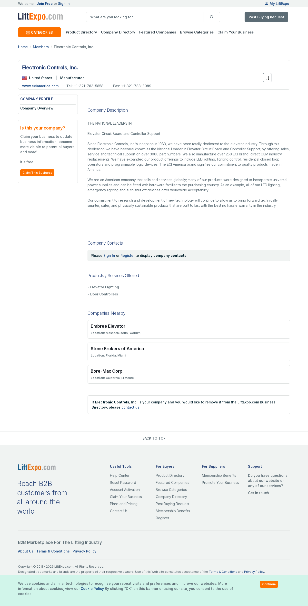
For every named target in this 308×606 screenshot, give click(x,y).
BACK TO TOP (154, 438)
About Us (25, 551)
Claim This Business (37, 172)
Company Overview (36, 108)
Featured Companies (157, 32)
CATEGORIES (39, 32)
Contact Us (119, 511)
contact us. (130, 407)
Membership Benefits (173, 511)
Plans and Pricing (124, 504)
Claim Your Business (236, 32)
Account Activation (125, 489)
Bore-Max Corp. (107, 371)
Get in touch (258, 493)
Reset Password (123, 482)
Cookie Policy (92, 588)
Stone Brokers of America (117, 348)
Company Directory (118, 32)
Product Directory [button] (81, 32)
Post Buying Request (266, 17)
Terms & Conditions (53, 551)
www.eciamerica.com (40, 86)
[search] (144, 17)
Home (23, 47)
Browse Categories (197, 32)
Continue (269, 584)
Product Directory (170, 475)
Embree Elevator (108, 326)
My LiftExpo (276, 3)
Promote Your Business (220, 482)
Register (127, 255)
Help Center (119, 475)
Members (41, 47)
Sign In (64, 3)
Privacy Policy (84, 551)
